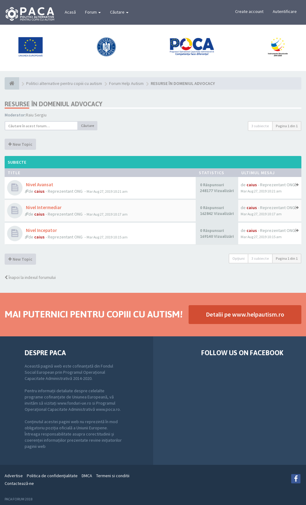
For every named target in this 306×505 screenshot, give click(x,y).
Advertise (14, 475)
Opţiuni (238, 258)
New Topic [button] (20, 144)
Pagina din (287, 126)
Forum (93, 12)
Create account (249, 11)
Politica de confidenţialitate (52, 475)
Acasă (70, 12)
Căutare (119, 12)
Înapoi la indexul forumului (30, 277)
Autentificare (285, 11)
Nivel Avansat (39, 184)
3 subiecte (260, 126)
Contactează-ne (19, 483)
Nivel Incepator (41, 230)
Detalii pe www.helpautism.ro (245, 314)
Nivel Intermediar (43, 207)
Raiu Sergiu (36, 115)
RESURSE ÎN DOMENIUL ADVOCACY (53, 103)
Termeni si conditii (112, 475)
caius (39, 191)
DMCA (87, 475)
